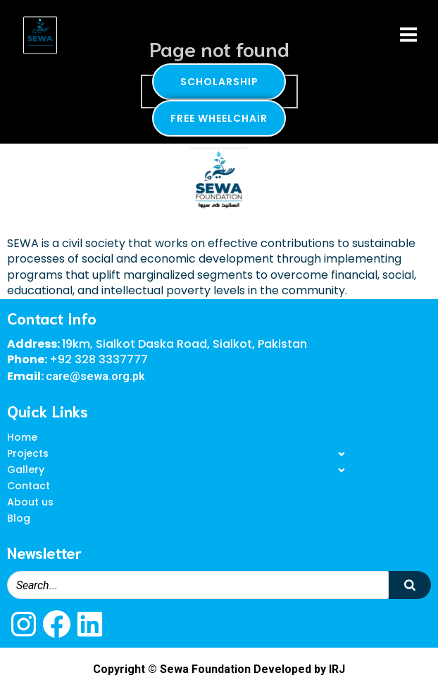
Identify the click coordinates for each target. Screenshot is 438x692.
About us (30, 502)
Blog (18, 518)
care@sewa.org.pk (95, 376)
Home (22, 437)
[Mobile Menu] (408, 35)
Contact (28, 486)
